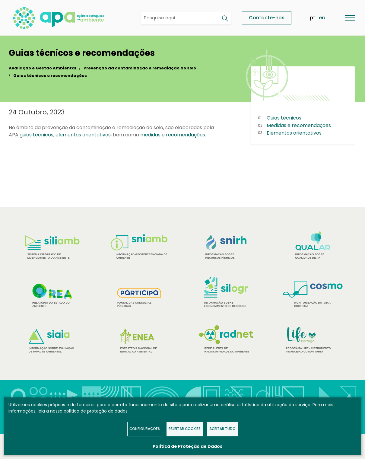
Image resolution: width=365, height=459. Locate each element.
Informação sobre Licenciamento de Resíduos (226, 292)
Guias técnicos (284, 117)
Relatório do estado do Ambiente (52, 295)
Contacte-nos (266, 17)
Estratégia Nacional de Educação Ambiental (139, 341)
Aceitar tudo (222, 428)
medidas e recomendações (172, 134)
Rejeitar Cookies (185, 428)
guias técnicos (36, 134)
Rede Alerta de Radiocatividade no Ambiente (226, 339)
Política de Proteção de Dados (187, 446)
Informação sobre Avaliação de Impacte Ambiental (52, 341)
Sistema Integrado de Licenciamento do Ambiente (52, 247)
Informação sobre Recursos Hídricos (226, 247)
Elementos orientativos (294, 132)
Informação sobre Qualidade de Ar (313, 245)
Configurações (144, 428)
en (322, 17)
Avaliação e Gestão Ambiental (42, 68)
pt (312, 17)
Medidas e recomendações (299, 125)
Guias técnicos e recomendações (50, 75)
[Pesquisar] (224, 18)
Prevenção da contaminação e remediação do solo (140, 68)
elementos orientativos (83, 134)
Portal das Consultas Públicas (139, 298)
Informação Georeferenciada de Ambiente (139, 246)
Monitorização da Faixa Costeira (313, 294)
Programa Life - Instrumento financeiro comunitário (313, 339)
